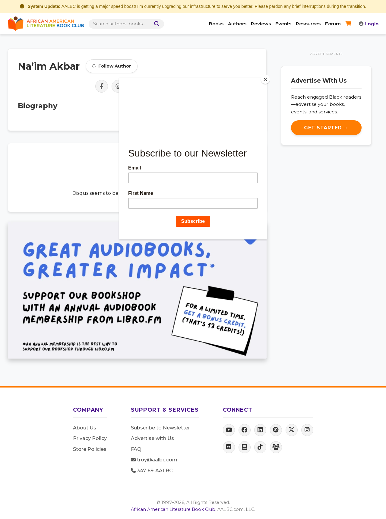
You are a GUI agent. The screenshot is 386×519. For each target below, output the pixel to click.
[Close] (265, 79)
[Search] (156, 24)
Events (283, 24)
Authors (237, 24)
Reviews (261, 24)
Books (216, 24)
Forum (333, 24)
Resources (308, 24)
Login (368, 24)
